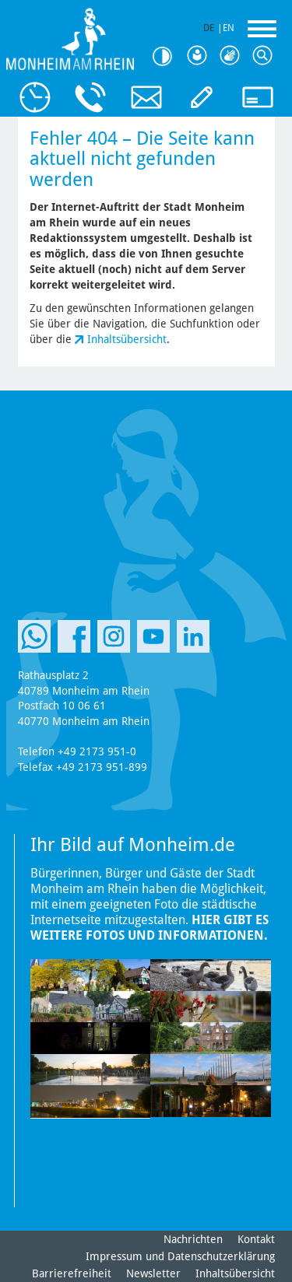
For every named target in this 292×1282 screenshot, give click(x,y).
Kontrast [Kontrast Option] (167, 56)
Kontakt (256, 1239)
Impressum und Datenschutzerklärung (180, 1256)
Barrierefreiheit (71, 1273)
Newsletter (153, 1273)
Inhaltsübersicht (127, 339)
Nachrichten (193, 1239)
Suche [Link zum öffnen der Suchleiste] (265, 56)
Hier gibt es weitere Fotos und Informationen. (149, 927)
